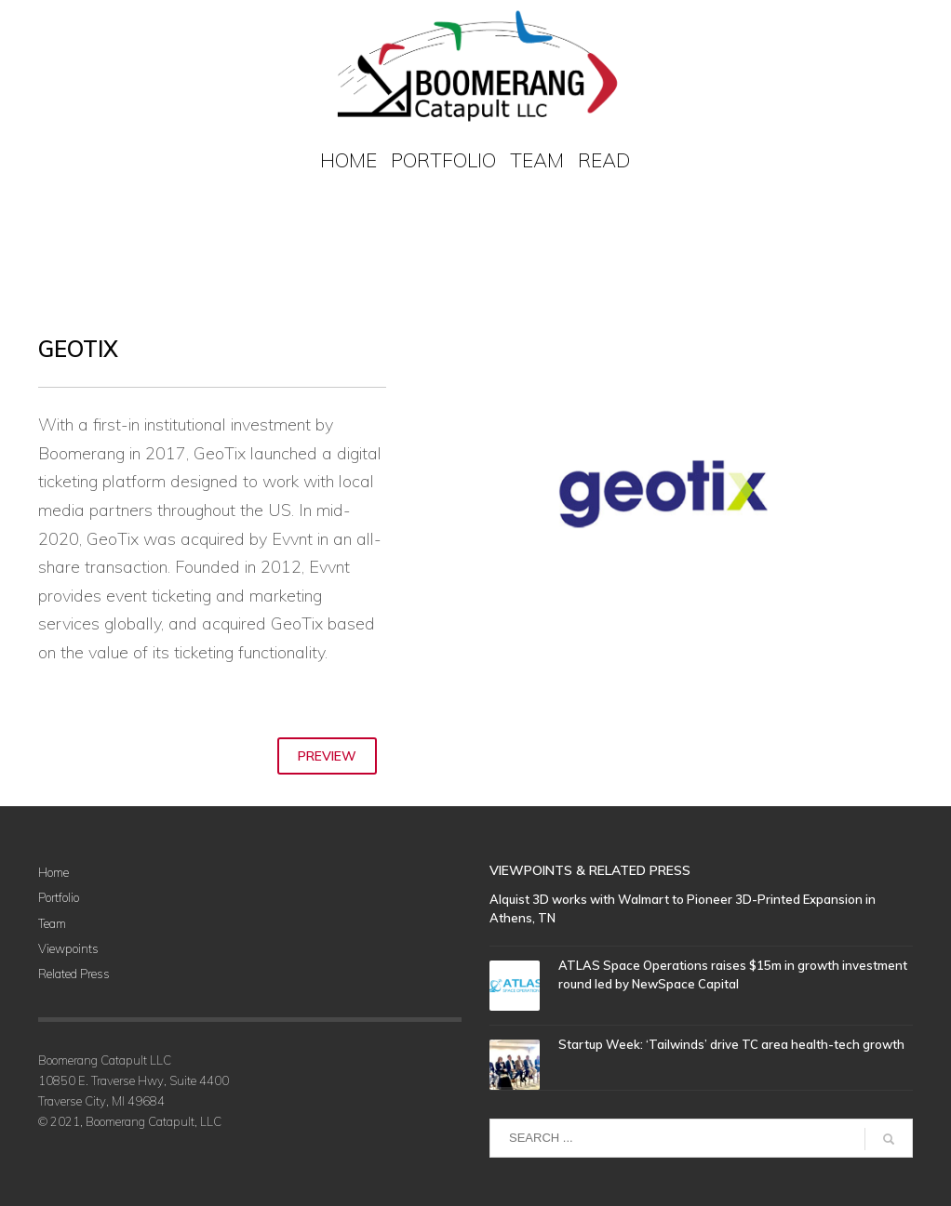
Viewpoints (68, 948)
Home (53, 872)
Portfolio (58, 897)
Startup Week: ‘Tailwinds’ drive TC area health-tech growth (731, 1044)
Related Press (74, 973)
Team (52, 923)
